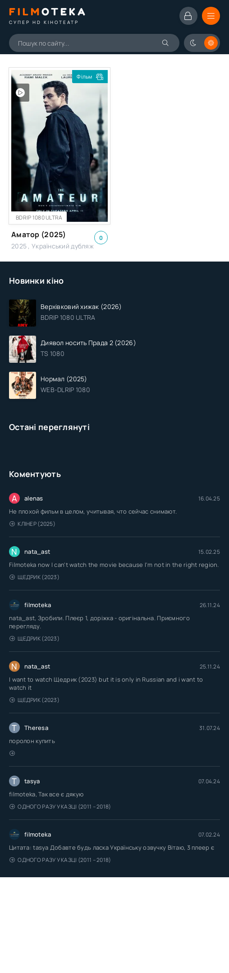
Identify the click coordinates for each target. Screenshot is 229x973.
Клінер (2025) (32, 524)
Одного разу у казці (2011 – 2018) (60, 806)
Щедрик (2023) (34, 577)
